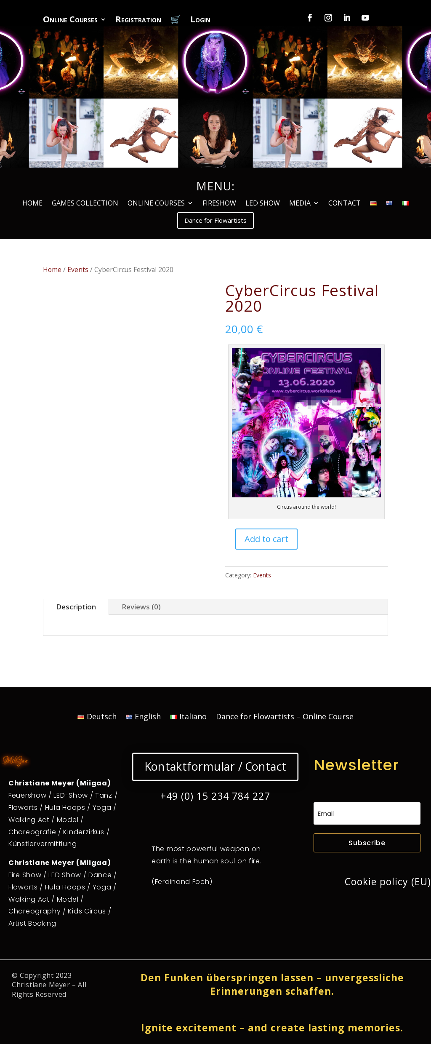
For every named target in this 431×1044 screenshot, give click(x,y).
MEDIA (300, 204)
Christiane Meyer (41, 984)
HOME (32, 204)
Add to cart (266, 539)
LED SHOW (262, 204)
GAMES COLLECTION (85, 204)
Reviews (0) (141, 606)
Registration (138, 20)
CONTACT (344, 204)
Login (200, 20)
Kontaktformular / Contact (215, 766)
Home (52, 269)
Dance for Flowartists (215, 220)
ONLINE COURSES (156, 204)
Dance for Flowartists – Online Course (285, 717)
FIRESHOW (219, 204)
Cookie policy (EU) (388, 881)
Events (77, 269)
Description (76, 606)
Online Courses (70, 20)
